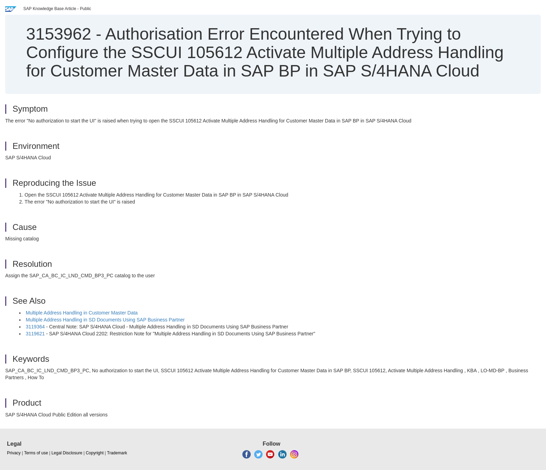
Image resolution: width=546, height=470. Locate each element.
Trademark (117, 453)
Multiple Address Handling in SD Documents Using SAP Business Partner (105, 319)
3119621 (35, 333)
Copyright (94, 453)
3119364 (35, 326)
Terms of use (36, 453)
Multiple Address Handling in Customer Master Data (82, 313)
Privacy (14, 453)
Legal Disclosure (67, 453)
